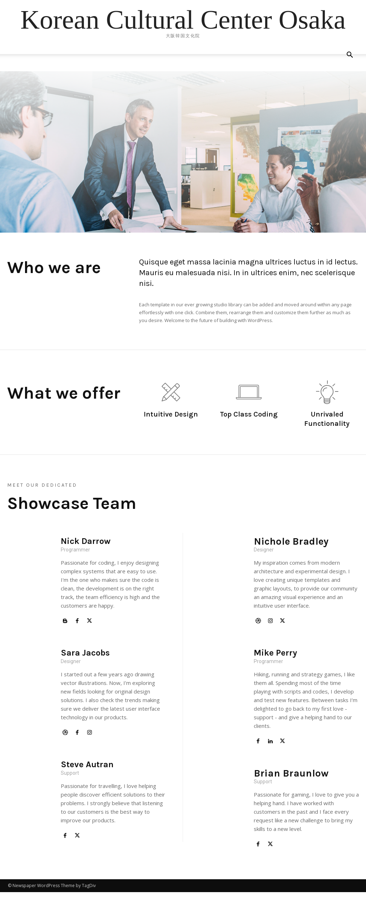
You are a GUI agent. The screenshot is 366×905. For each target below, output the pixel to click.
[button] (349, 55)
